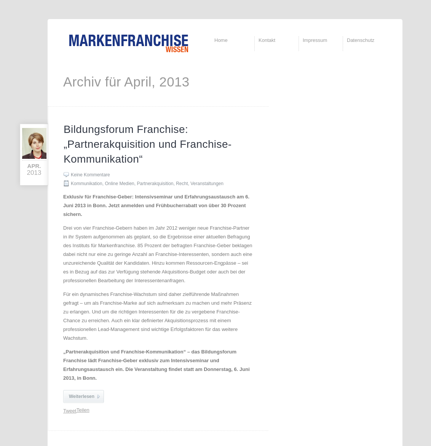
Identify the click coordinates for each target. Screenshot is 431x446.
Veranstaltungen (206, 183)
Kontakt (267, 40)
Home (221, 40)
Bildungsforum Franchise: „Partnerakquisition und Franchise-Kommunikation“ (148, 144)
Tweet (70, 411)
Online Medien (119, 183)
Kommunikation (86, 183)
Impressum (315, 40)
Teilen (83, 410)
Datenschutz (360, 40)
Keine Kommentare (90, 174)
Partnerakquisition (155, 183)
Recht (182, 183)
